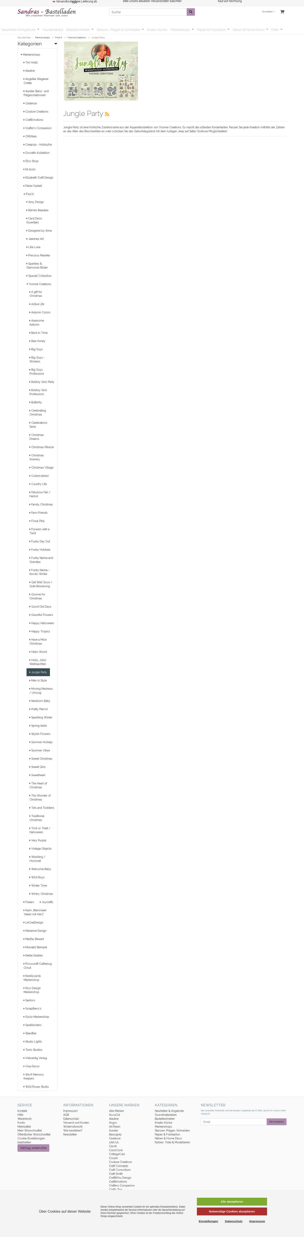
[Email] (234, 1121)
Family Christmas (41, 504)
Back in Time (38, 332)
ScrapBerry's (32, 1008)
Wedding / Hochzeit (37, 858)
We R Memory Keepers (34, 1076)
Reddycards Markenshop (32, 977)
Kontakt (22, 1110)
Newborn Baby (39, 700)
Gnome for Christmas (37, 596)
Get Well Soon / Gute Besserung (40, 584)
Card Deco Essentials (34, 220)
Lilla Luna (33, 247)
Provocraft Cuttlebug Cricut (38, 965)
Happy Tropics (39, 631)
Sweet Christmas (40, 758)
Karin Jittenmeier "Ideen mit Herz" (35, 912)
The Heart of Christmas (38, 785)
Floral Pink (36, 521)
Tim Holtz (31, 62)
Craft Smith (116, 1173)
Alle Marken (116, 1110)
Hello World (38, 651)
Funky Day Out (39, 541)
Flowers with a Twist (39, 531)
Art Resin (114, 1126)
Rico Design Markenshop (32, 990)
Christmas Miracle (41, 447)
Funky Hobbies (40, 549)
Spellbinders (32, 1025)
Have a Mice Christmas (38, 641)
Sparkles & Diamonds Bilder (37, 265)
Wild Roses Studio (36, 1086)
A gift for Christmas (35, 293)
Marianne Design (35, 930)
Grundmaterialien (166, 1114)
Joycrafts (46, 902)
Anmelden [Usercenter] (268, 11)
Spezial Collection (39, 275)
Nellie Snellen (33, 955)
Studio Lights (33, 1041)
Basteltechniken (78, 30)
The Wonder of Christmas (40, 797)
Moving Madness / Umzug (41, 690)
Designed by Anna (39, 230)
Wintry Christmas (41, 893)
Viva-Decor (32, 1066)
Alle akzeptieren (232, 1201)
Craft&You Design (120, 1177)
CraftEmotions (33, 119)
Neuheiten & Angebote (19, 30)
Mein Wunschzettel (29, 1130)
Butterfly (35, 402)
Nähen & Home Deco (249, 30)
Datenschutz (71, 1118)
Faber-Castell (33, 185)
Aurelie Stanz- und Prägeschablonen (36, 93)
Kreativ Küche (157, 30)
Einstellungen (208, 1221)
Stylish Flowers (40, 733)
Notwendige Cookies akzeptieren (232, 1211)
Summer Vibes (39, 750)
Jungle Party (38, 672)
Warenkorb (24, 1118)
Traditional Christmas (36, 818)
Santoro (29, 1000)
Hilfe (20, 1114)
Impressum (70, 1110)
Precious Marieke (38, 255)
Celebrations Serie (38, 424)
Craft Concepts (118, 1165)
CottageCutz (117, 1154)
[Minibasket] (282, 12)
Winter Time (38, 885)
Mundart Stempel (35, 947)
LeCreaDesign (33, 922)
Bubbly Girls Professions (38, 392)
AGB (66, 1114)
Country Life (38, 484)
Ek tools (30, 169)
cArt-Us (114, 1142)
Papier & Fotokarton (212, 30)
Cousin (113, 1158)
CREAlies (30, 136)
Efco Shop (31, 161)
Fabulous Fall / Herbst (39, 494)
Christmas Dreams (36, 436)
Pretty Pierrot (38, 709)
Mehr (275, 30)
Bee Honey (37, 341)
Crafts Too (115, 1189)
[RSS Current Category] (107, 114)
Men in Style (38, 680)
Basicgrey (115, 1134)
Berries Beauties (38, 210)
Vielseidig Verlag (35, 1058)
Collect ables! (39, 475)
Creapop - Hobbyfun (38, 144)
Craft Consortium (120, 1169)
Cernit (113, 1146)
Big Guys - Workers (37, 359)
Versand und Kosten (76, 1122)
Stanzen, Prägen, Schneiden (172, 1130)
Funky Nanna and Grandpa (41, 559)
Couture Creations (36, 111)
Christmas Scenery (36, 457)
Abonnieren (276, 1121)
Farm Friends (38, 512)
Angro (113, 1122)
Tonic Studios (33, 1049)
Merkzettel (24, 1126)
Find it (29, 194)
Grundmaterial (52, 30)
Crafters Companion (122, 1185)
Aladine (29, 70)
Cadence (30, 103)
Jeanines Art (35, 238)
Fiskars (29, 902)
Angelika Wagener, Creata (36, 80)
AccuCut (114, 1114)
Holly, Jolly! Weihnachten (37, 662)
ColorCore (116, 1150)
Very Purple (37, 840)
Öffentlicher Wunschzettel (34, 1134)
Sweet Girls (37, 766)
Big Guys (36, 349)
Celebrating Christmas (37, 412)
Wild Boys (37, 877)
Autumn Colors (40, 312)
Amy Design (35, 202)
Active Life (36, 304)
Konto (21, 1122)
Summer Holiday (41, 742)
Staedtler (30, 1033)
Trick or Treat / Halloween (39, 830)
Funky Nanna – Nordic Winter (39, 572)
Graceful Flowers (41, 614)
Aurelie (113, 1130)
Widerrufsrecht (72, 1126)
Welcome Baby (40, 869)
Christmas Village (41, 467)
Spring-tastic (38, 725)
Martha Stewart (34, 939)
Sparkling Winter (40, 717)
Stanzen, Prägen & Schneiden (119, 30)
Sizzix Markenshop (36, 1016)
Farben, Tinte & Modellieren (172, 1142)
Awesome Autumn (36, 322)
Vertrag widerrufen (33, 1148)
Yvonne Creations (39, 284)
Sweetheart (37, 775)
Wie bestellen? (72, 1130)
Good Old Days (40, 606)
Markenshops (180, 30)
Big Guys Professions (36, 371)
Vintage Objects (40, 848)
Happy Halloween (41, 623)
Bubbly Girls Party (41, 381)
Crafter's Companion (37, 128)
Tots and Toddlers (41, 807)
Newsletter (70, 1134)
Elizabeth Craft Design (38, 177)
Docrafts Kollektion (37, 152)
